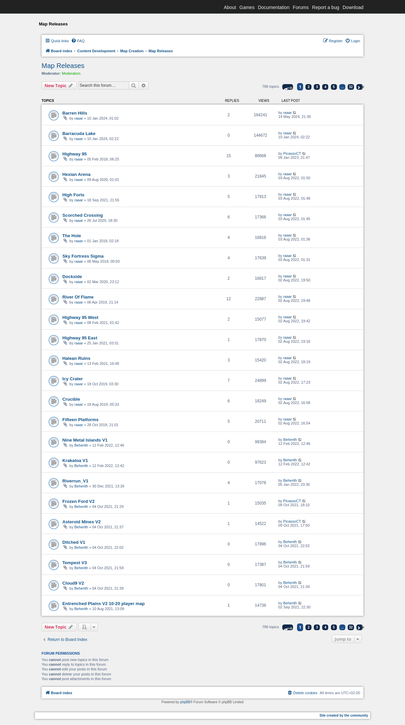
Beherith (81, 445)
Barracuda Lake (79, 133)
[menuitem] (77, 41)
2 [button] (309, 86)
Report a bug (325, 7)
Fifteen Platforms (80, 419)
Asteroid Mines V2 (81, 521)
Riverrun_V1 (75, 480)
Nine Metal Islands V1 (85, 440)
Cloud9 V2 (73, 583)
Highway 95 (74, 153)
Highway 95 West (80, 317)
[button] (287, 87)
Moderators (71, 73)
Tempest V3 (74, 562)
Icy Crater (72, 378)
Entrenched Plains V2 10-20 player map (103, 603)
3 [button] (317, 86)
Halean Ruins (76, 358)
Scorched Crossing (82, 215)
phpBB (185, 702)
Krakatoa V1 (75, 460)
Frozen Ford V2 (78, 501)
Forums (300, 7)
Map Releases (63, 65)
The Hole (71, 235)
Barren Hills (74, 113)
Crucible (71, 399)
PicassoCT (292, 153)
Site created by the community (344, 715)
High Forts (73, 194)
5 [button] (334, 86)
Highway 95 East (79, 337)
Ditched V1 (73, 542)
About (230, 7)
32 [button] (351, 86)
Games (246, 7)
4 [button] (326, 86)
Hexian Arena (76, 174)
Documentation (273, 7)
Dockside (72, 276)
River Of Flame (78, 297)
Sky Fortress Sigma (83, 256)
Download (353, 7)
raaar (78, 118)
